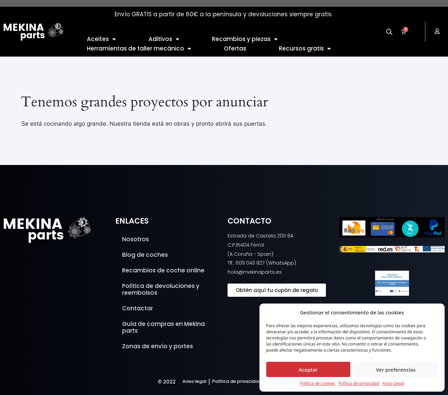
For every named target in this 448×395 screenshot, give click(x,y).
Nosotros (135, 239)
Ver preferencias (395, 369)
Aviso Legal (393, 383)
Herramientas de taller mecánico (139, 48)
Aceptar (308, 369)
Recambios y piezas (245, 39)
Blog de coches (145, 255)
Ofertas (235, 48)
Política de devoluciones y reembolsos (160, 289)
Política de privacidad (358, 383)
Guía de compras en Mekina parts (163, 327)
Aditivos (164, 39)
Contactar (137, 308)
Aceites (101, 39)
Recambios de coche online (163, 270)
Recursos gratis (305, 48)
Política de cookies (317, 383)
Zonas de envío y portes (157, 346)
